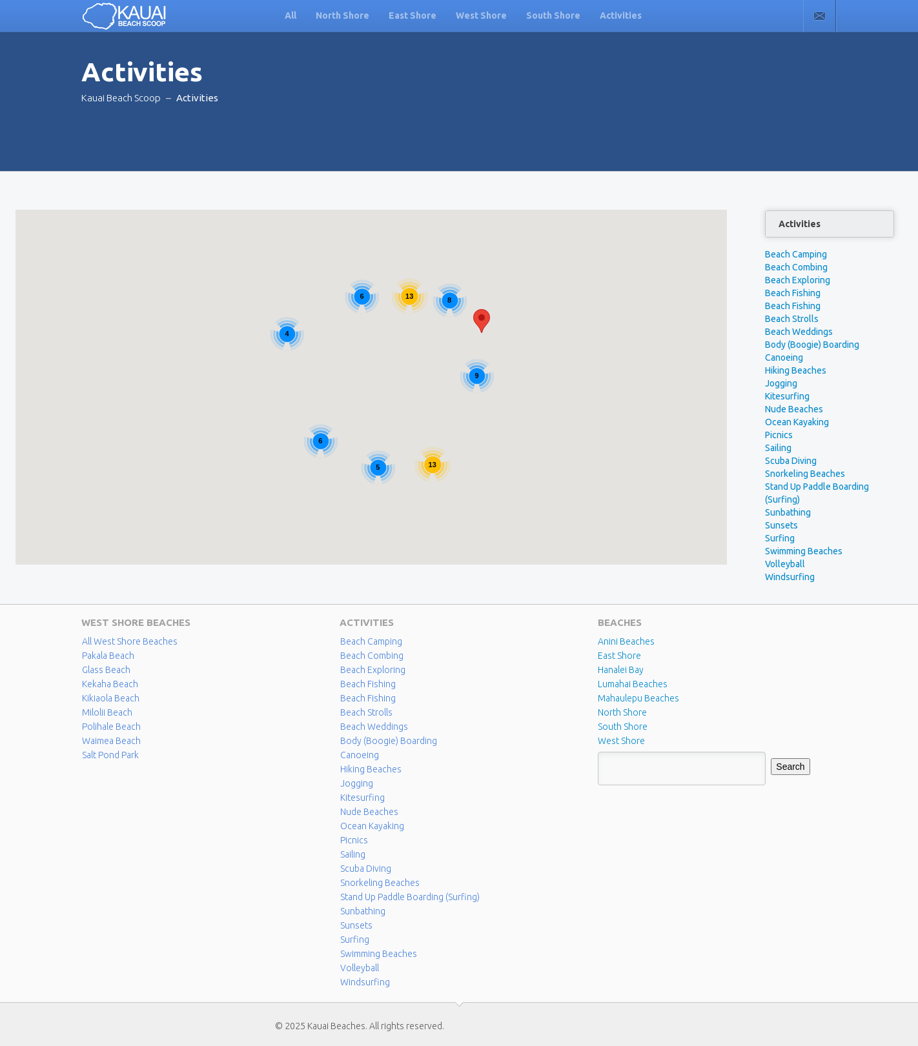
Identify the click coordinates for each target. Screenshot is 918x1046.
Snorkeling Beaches (805, 473)
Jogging (781, 383)
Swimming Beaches (803, 551)
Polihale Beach (111, 726)
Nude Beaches (794, 409)
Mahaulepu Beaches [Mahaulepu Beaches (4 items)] (638, 698)
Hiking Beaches (795, 370)
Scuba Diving (791, 461)
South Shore (553, 15)
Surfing (780, 538)
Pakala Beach (108, 655)
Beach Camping (796, 254)
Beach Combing (796, 267)
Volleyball (785, 564)
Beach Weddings (799, 332)
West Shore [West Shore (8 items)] (621, 741)
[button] (481, 321)
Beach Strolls (792, 319)
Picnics (779, 435)
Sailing (778, 448)
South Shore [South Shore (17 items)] (623, 726)
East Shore (412, 15)
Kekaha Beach (110, 684)
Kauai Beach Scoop (121, 97)
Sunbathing (788, 512)
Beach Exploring (797, 280)
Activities (621, 15)
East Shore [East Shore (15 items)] (619, 655)
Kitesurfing (787, 396)
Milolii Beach (107, 712)
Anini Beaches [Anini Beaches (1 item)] (626, 641)
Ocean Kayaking (797, 422)
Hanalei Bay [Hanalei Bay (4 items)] (621, 670)
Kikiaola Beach (110, 698)
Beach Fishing (793, 293)
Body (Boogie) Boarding (812, 344)
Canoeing (784, 357)
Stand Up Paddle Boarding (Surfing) (410, 897)
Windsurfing (790, 577)
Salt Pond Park (110, 755)
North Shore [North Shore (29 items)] (622, 712)
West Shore (481, 15)
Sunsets (781, 525)
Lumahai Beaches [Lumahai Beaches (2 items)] (633, 684)
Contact (819, 16)
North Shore (342, 15)
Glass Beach (106, 670)
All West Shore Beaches (130, 641)
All (290, 15)
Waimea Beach (111, 741)
